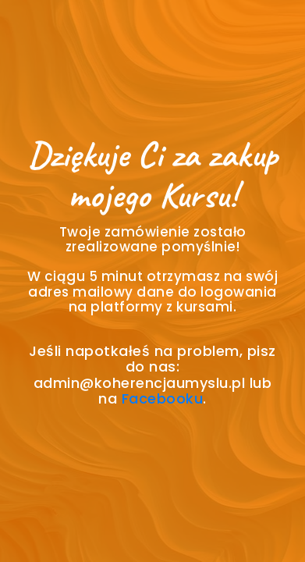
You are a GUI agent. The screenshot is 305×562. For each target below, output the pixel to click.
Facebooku (163, 398)
